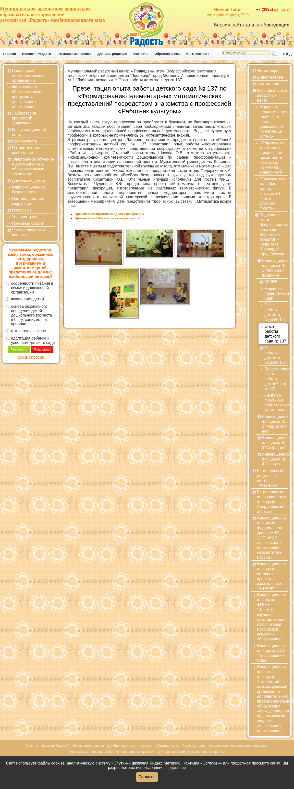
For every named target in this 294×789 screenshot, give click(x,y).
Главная (9, 54)
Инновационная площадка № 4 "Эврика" (275, 459)
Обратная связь (167, 54)
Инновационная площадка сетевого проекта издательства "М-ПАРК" (271, 576)
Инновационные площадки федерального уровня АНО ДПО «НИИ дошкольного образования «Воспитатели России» (271, 537)
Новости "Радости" (37, 54)
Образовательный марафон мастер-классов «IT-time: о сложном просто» (273, 193)
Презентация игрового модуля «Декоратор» (109, 214)
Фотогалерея (269, 71)
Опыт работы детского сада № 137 (150, 80)
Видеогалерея (270, 77)
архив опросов (30, 357)
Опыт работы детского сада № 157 (275, 355)
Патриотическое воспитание (26, 150)
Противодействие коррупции (28, 201)
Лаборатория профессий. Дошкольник (24, 118)
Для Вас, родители (112, 54)
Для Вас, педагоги (28, 180)
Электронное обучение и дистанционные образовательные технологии (33, 166)
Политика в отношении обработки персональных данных (111, 752)
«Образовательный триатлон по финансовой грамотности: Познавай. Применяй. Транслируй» (273, 157)
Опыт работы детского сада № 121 (275, 312)
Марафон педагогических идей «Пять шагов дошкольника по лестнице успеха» (273, 121)
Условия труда (25, 217)
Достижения (268, 84)
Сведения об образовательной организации (27, 75)
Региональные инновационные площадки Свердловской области (271, 502)
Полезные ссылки (28, 223)
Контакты (140, 54)
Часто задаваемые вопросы (29, 232)
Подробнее (176, 767)
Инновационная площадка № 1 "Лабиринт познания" (275, 268)
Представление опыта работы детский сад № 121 (276, 379)
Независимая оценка (75, 54)
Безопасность (24, 141)
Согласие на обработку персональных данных (191, 752)
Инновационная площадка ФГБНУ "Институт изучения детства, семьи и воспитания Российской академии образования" (271, 617)
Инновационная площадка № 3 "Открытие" (275, 443)
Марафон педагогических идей (276, 293)
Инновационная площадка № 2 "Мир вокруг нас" (275, 423)
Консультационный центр (29, 132)
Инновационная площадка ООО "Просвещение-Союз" (271, 653)
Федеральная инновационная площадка (238, 745)
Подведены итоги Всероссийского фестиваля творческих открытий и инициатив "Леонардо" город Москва (141, 73)
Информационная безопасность (28, 189)
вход (287, 54)
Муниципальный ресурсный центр (98, 71)
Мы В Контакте (197, 54)
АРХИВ (270, 282)
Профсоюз (21, 210)
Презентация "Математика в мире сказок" (108, 218)
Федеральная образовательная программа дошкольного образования (27, 97)
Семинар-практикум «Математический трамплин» (276, 402)
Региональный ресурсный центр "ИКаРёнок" (270, 478)
